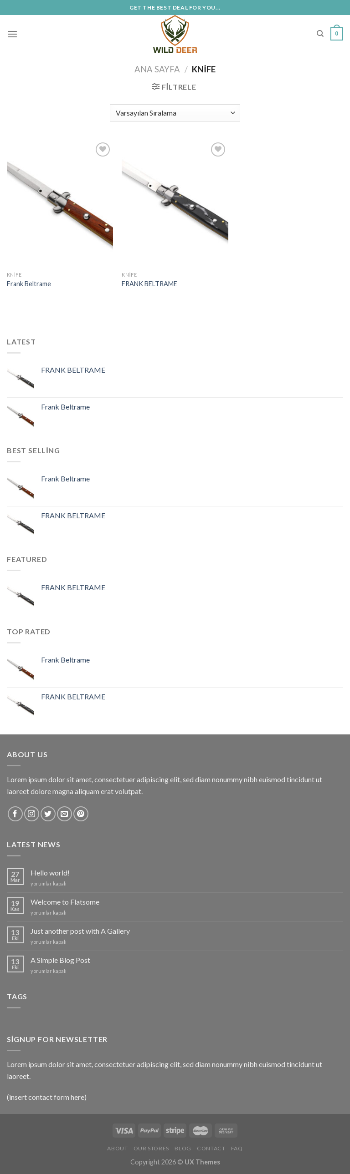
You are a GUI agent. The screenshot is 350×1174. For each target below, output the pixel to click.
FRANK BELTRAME (149, 284)
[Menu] (12, 34)
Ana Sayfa (157, 69)
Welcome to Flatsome (65, 901)
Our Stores (151, 1148)
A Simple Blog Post (60, 960)
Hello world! (50, 872)
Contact (211, 1148)
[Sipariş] (175, 113)
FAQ (237, 1148)
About (117, 1148)
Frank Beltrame (29, 284)
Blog (183, 1148)
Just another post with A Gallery (80, 930)
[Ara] (320, 33)
